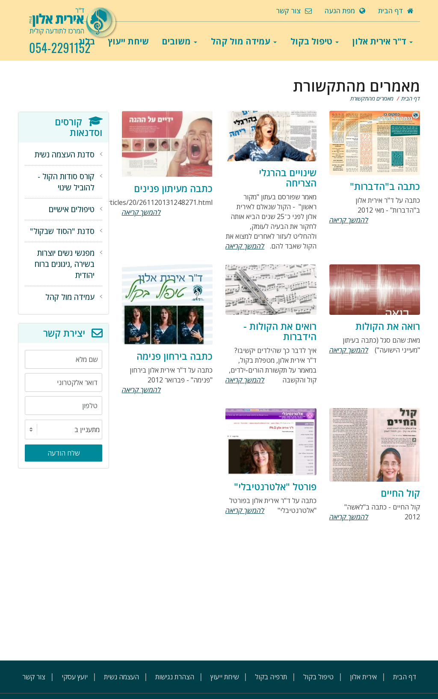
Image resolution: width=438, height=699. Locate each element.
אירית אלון (363, 676)
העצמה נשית (121, 676)
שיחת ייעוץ (128, 41)
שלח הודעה (63, 453)
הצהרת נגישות (174, 676)
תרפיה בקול (271, 676)
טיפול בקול (314, 41)
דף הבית (396, 10)
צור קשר (294, 10)
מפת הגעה (345, 10)
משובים (179, 41)
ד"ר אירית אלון (382, 41)
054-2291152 (60, 48)
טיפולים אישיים (72, 209)
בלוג (86, 41)
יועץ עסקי (75, 676)
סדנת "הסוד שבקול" (62, 231)
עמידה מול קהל (244, 41)
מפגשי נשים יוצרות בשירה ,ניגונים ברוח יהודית (65, 264)
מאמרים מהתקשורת (372, 98)
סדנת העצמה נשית (65, 154)
